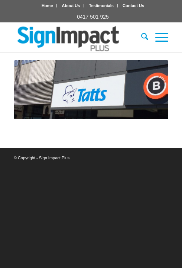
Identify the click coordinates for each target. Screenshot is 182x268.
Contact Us (133, 5)
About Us (71, 5)
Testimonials (101, 5)
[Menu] (158, 37)
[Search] (141, 37)
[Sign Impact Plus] (75, 37)
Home (47, 5)
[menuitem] (47, 5)
